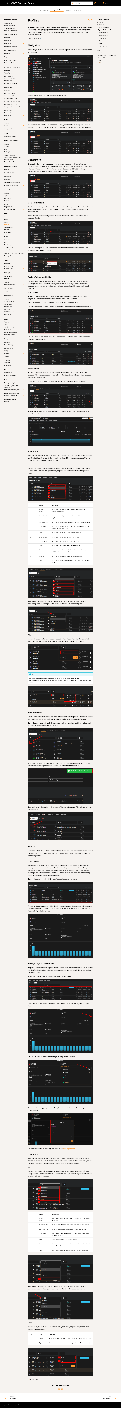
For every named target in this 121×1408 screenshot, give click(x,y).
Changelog (77, 10)
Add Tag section (69, 1149)
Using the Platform (57, 10)
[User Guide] (14, 3)
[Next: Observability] (108, 1398)
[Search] (82, 3)
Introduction (44, 10)
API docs (68, 10)
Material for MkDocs (17, 1406)
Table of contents (103, 20)
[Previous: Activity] (11, 1398)
